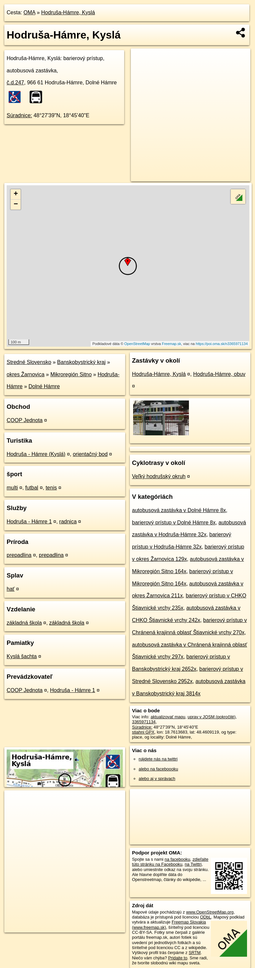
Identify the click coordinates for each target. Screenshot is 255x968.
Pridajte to (177, 957)
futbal (31, 487)
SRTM (195, 952)
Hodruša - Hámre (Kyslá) (36, 454)
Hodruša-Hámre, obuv (219, 374)
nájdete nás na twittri (158, 758)
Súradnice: (19, 115)
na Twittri (193, 864)
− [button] (16, 205)
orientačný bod (90, 454)
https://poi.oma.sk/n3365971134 (222, 344)
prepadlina (19, 555)
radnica (67, 521)
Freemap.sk (171, 344)
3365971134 (144, 721)
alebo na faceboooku (158, 768)
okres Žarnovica (25, 374)
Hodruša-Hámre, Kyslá (68, 12)
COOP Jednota (24, 420)
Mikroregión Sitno (71, 374)
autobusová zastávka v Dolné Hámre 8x (179, 510)
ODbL (205, 917)
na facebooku (177, 859)
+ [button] (16, 194)
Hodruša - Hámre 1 (29, 521)
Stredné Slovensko (29, 362)
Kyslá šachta (22, 656)
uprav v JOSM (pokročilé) (211, 716)
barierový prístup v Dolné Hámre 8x (174, 522)
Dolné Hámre (44, 386)
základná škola (24, 623)
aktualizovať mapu (168, 716)
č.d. (15, 82)
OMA (30, 12)
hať (11, 589)
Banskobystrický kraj (81, 362)
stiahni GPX (143, 732)
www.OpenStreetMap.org (209, 912)
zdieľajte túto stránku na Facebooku (170, 862)
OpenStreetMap (137, 344)
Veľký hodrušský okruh (159, 476)
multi (12, 487)
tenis (51, 487)
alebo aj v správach (157, 778)
